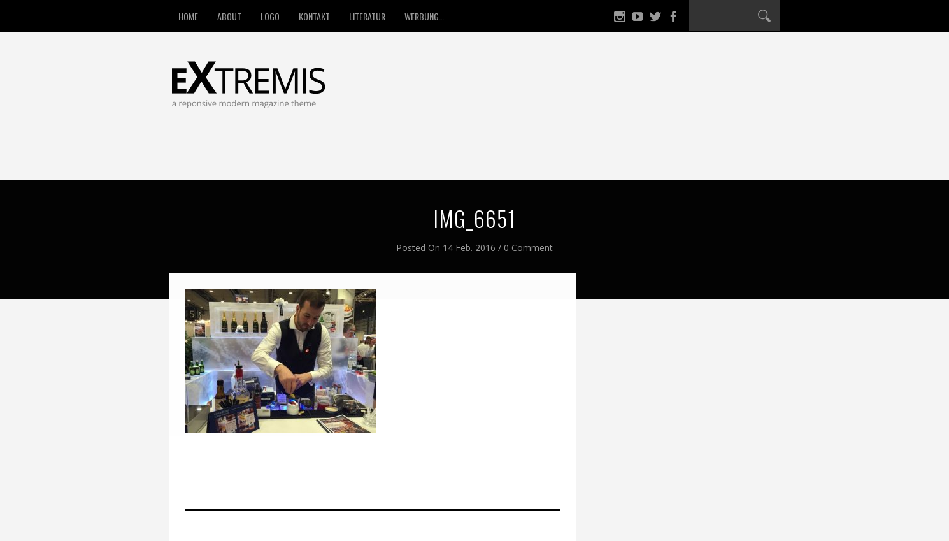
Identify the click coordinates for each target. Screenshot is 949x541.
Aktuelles (694, 155)
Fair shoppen (291, 155)
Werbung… (424, 16)
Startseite (210, 155)
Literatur (367, 16)
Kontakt (314, 16)
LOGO (270, 16)
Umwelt (365, 155)
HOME (188, 16)
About (229, 16)
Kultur (485, 155)
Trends (426, 155)
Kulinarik (622, 155)
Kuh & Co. (551, 155)
